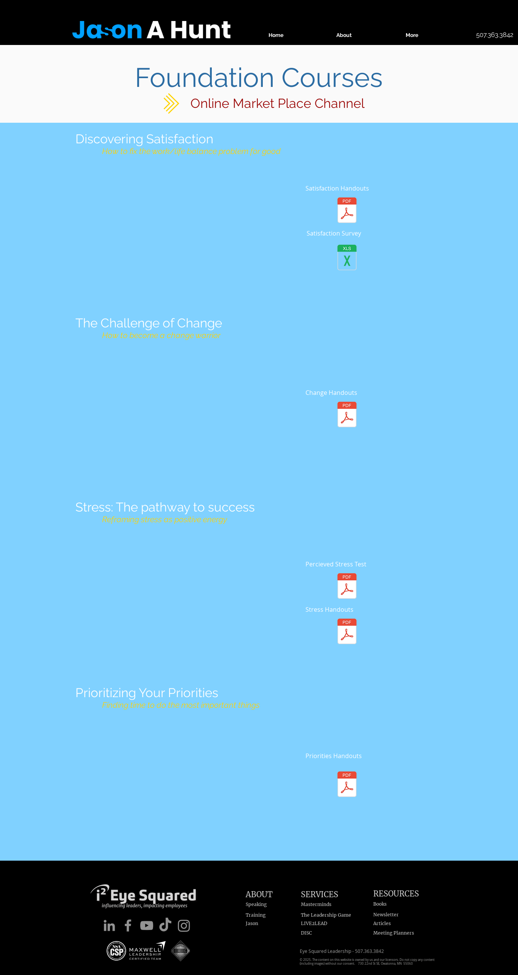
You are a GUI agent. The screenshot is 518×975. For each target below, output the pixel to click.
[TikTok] (165, 925)
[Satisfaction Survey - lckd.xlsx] (347, 258)
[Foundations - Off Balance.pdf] (347, 210)
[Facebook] (128, 925)
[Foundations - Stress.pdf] (347, 632)
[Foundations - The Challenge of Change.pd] (347, 415)
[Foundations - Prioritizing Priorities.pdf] (347, 785)
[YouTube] (147, 925)
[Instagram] (184, 925)
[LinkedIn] (109, 925)
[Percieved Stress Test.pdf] (347, 586)
